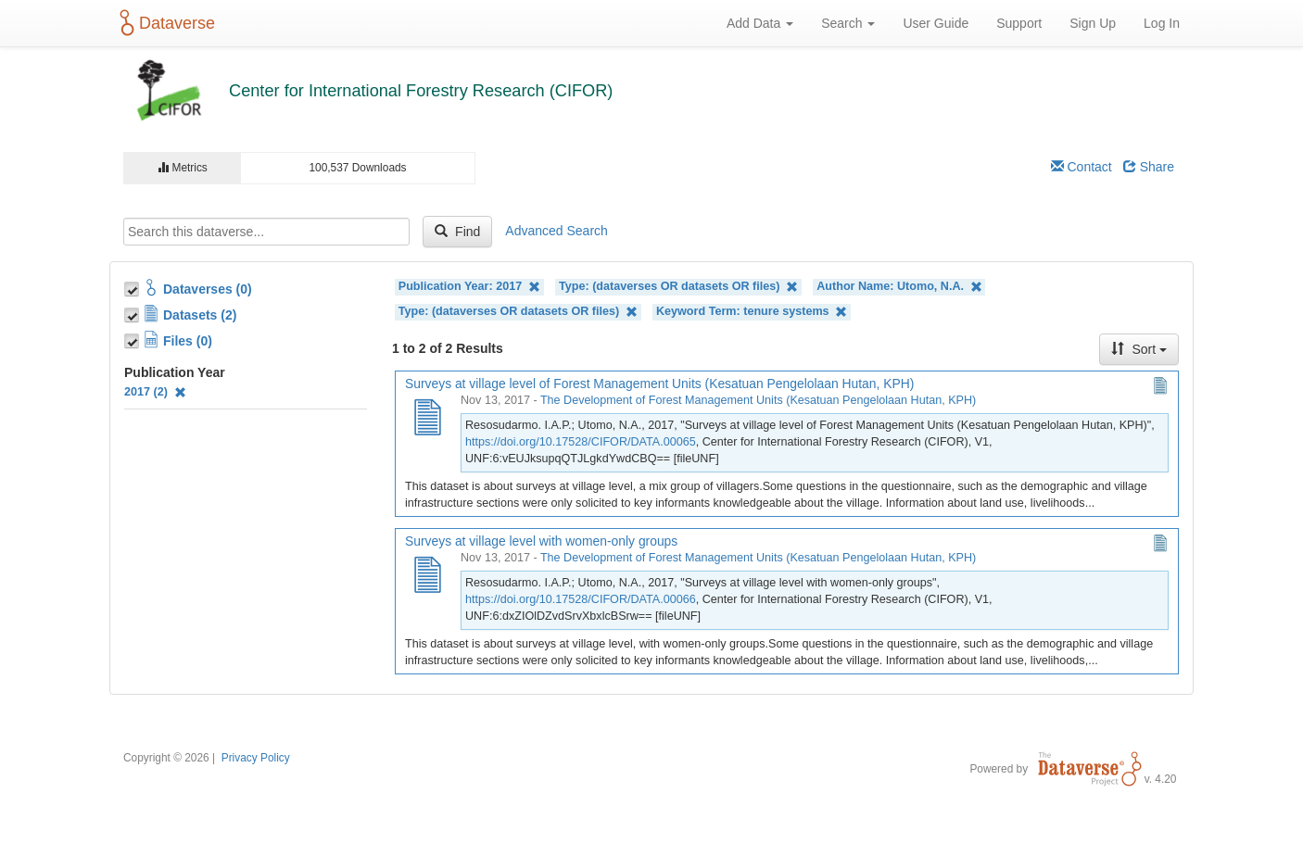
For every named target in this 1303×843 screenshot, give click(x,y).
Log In (1162, 23)
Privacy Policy (255, 757)
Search (848, 23)
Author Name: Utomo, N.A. (898, 287)
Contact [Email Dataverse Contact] (1081, 166)
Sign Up (1092, 23)
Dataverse (164, 23)
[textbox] (266, 231)
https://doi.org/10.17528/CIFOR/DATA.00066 (580, 599)
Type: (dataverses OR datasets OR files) (678, 287)
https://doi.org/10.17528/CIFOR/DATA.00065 (580, 441)
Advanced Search (556, 230)
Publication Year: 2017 (469, 287)
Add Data (760, 23)
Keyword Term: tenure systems (751, 312)
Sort (1139, 349)
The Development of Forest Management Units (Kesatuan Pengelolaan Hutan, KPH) (758, 400)
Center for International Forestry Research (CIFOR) (421, 91)
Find (457, 231)
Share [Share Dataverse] (1148, 166)
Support (1019, 23)
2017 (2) (155, 391)
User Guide (935, 23)
